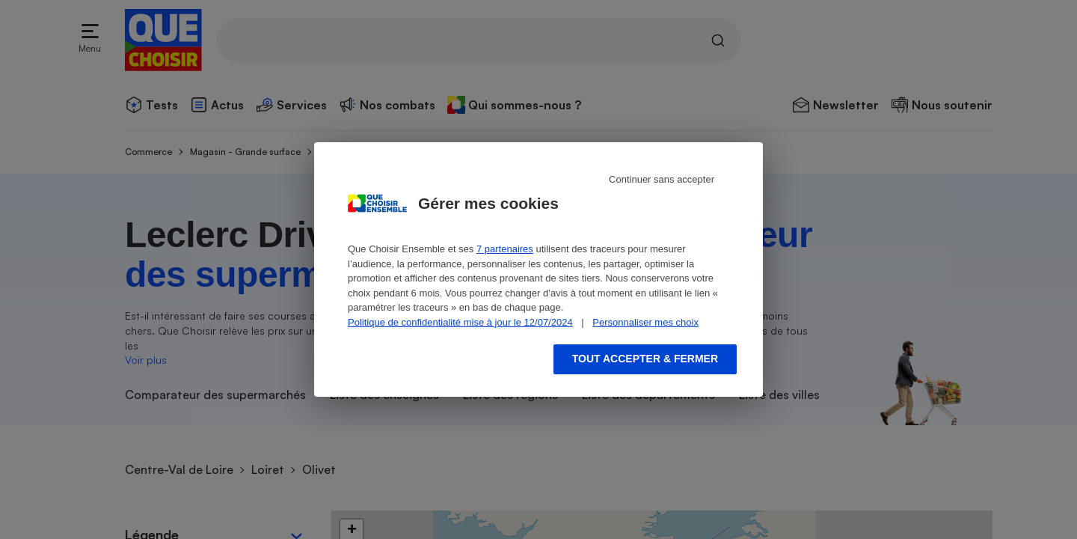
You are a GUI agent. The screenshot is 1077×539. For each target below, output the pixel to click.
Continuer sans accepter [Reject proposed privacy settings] (661, 179)
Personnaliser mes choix (645, 322)
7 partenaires (504, 249)
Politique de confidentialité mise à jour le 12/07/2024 (460, 322)
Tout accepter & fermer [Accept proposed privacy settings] (645, 359)
